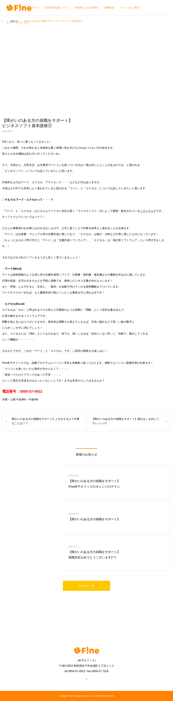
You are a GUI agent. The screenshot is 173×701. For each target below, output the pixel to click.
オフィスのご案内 (129, 7)
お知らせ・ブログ (29, 7)
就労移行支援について (56, 7)
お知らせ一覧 (86, 585)
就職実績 (109, 7)
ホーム (9, 7)
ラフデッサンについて (18, 22)
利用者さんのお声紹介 (86, 7)
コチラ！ (39, 216)
